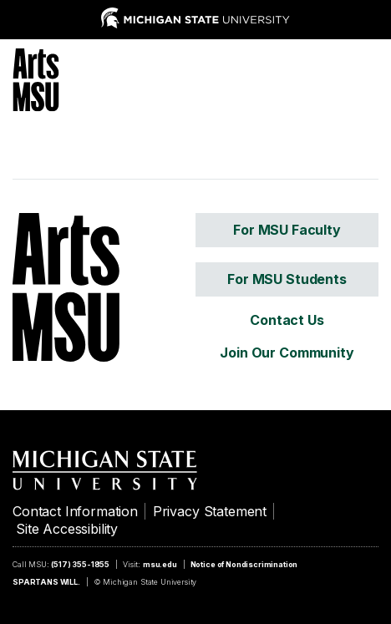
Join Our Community (286, 352)
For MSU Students (286, 279)
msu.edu (160, 564)
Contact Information (75, 511)
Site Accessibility (67, 528)
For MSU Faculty (287, 229)
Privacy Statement (210, 511)
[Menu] (365, 77)
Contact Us (286, 320)
